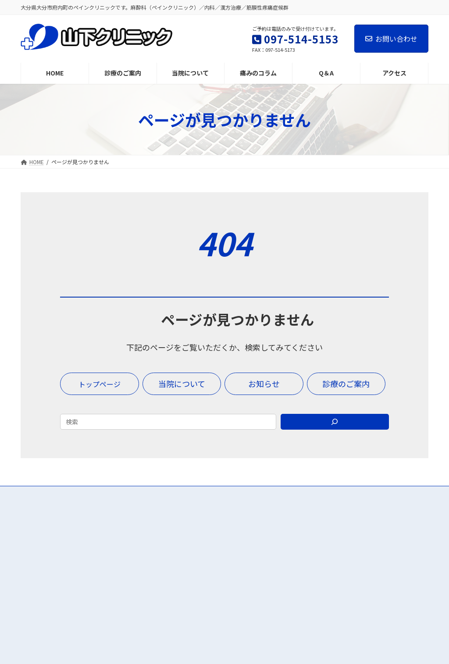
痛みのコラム (325, 537)
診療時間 (319, 591)
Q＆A (314, 555)
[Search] (335, 422)
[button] (99, 384)
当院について (185, 573)
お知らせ (319, 573)
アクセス (179, 591)
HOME (176, 537)
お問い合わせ (391, 38)
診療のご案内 (185, 555)
